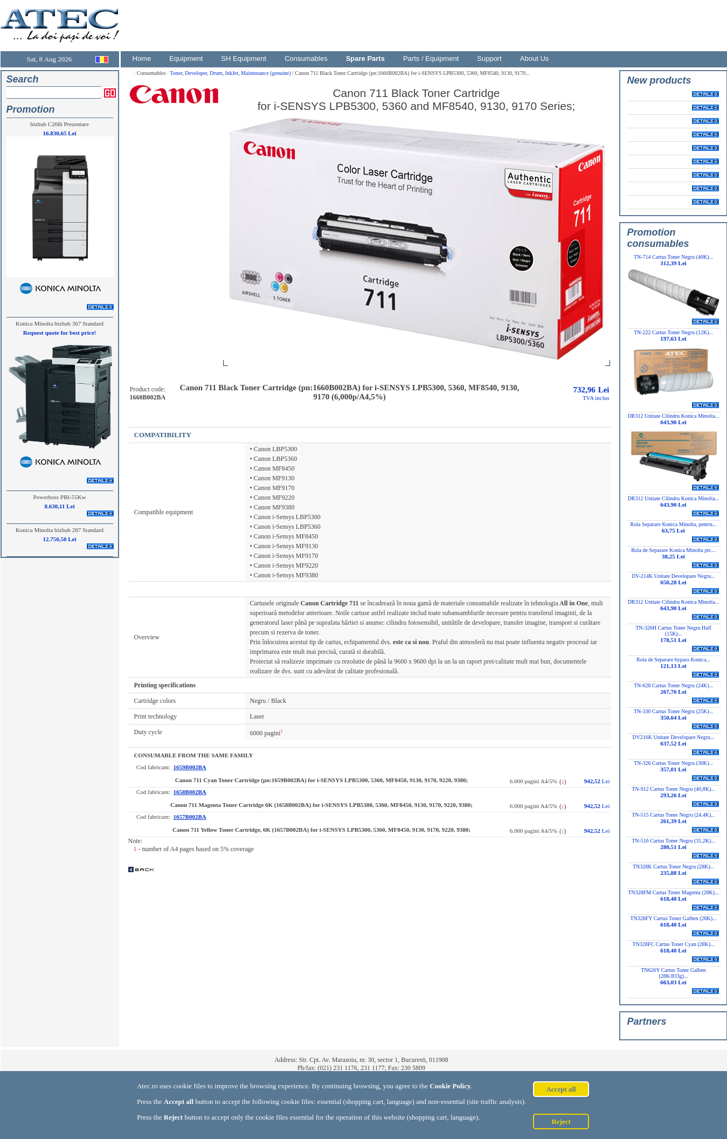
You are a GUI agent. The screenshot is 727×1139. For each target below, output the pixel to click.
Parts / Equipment (431, 58)
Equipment (186, 58)
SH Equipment (243, 58)
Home (142, 58)
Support (489, 58)
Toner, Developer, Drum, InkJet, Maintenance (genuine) (231, 73)
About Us (534, 58)
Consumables (306, 58)
